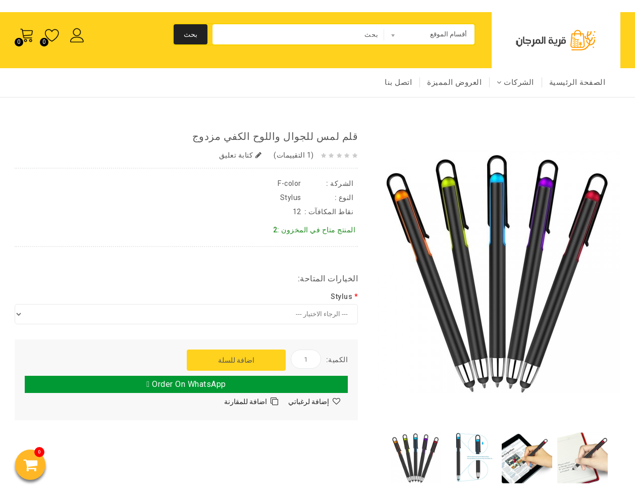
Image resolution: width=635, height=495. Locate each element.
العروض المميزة (454, 82)
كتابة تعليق (240, 155)
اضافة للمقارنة (245, 402)
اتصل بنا (398, 82)
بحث (190, 34)
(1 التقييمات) (293, 155)
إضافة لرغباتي (308, 402)
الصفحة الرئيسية (577, 82)
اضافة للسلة (236, 360)
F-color (289, 183)
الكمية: (337, 360)
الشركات (515, 82)
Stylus (341, 296)
